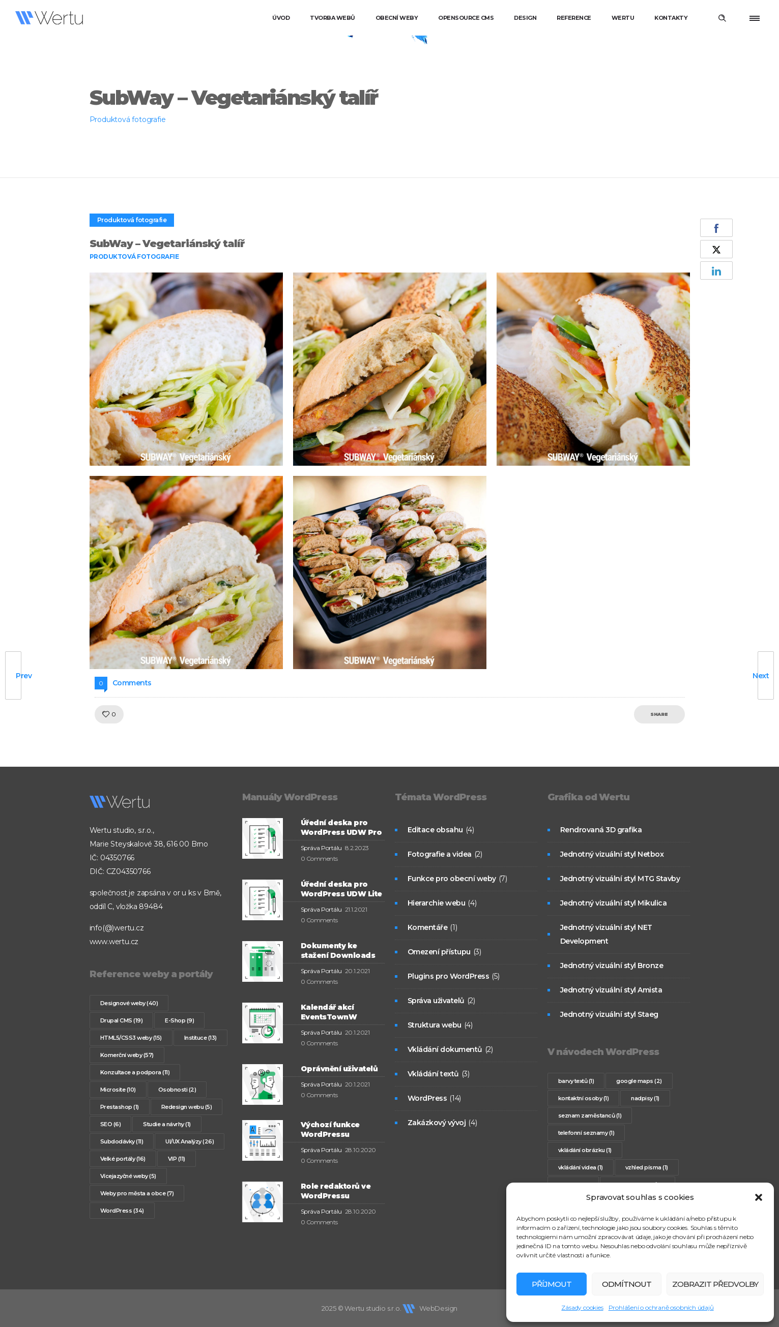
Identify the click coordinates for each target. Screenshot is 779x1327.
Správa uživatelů (436, 1000)
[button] (759, 1197)
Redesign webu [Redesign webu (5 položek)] (186, 1106)
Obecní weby (397, 17)
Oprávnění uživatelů (339, 1068)
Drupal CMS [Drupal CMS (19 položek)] (121, 1020)
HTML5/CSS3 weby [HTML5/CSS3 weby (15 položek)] (131, 1037)
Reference (574, 17)
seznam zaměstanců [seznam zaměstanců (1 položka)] (590, 1115)
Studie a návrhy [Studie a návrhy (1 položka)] (167, 1124)
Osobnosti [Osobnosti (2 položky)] (177, 1089)
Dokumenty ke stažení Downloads (338, 950)
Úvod (281, 17)
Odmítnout (626, 1284)
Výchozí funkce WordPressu (330, 1129)
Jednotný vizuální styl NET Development (606, 934)
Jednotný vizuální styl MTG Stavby (620, 878)
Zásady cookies (582, 1307)
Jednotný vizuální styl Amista (611, 989)
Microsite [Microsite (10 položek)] (118, 1089)
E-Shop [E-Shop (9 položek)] (179, 1020)
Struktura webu (434, 1025)
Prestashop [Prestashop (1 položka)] (119, 1106)
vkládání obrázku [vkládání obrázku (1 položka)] (585, 1150)
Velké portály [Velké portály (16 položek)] (123, 1158)
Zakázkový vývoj (437, 1122)
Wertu (623, 17)
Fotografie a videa (440, 854)
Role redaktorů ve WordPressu (336, 1191)
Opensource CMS (466, 17)
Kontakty (670, 17)
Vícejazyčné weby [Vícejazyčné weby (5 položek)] (128, 1176)
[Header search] (722, 18)
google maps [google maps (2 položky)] (639, 1080)
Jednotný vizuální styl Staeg (609, 1014)
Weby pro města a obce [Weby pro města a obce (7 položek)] (137, 1193)
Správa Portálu (321, 848)
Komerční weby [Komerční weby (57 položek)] (127, 1055)
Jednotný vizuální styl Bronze (611, 965)
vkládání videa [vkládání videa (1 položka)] (580, 1167)
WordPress (427, 1098)
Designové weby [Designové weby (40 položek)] (129, 1003)
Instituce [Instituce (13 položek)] (200, 1037)
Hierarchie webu (437, 903)
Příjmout (551, 1284)
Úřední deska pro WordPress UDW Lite (341, 889)
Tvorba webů (332, 17)
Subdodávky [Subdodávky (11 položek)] (121, 1141)
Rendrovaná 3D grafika (601, 829)
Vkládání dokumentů (445, 1049)
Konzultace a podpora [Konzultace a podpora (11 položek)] (135, 1072)
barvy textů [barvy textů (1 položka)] (576, 1080)
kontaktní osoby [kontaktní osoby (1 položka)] (583, 1098)
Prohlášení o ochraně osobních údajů (661, 1307)
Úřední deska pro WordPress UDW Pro (341, 827)
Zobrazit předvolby (715, 1284)
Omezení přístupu (439, 951)
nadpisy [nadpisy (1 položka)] (645, 1098)
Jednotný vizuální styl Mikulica (613, 903)
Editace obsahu (435, 829)
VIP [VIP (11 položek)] (176, 1158)
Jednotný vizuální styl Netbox (612, 854)
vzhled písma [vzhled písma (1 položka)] (646, 1167)
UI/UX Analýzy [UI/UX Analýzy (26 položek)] (189, 1141)
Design (525, 17)
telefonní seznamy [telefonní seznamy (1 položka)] (586, 1132)
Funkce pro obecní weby (452, 878)
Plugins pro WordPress (448, 976)
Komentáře (428, 927)
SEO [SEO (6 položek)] (110, 1124)
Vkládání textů (433, 1073)
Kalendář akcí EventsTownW (329, 1012)
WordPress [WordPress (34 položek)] (122, 1210)
